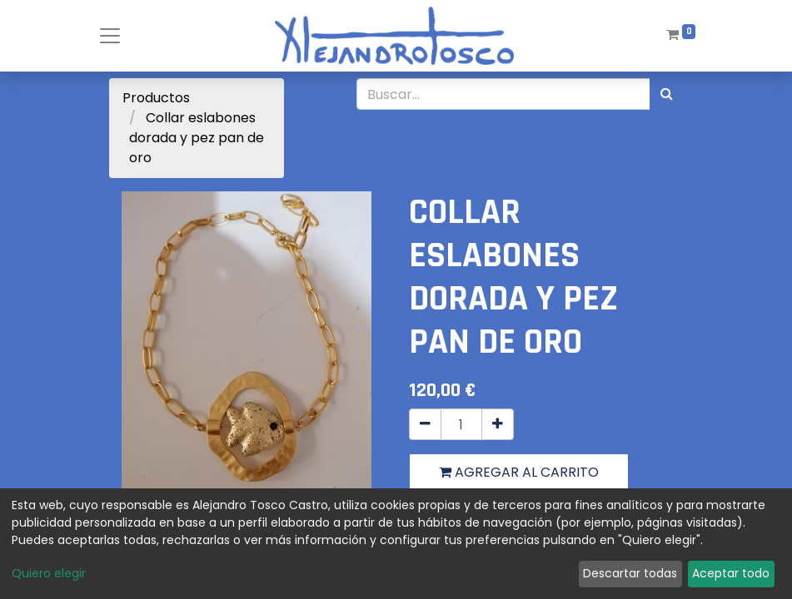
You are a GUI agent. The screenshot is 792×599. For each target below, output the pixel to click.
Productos (156, 97)
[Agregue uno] (497, 424)
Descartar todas (630, 573)
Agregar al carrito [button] (519, 472)
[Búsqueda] (667, 94)
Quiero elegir (49, 573)
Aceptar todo (731, 573)
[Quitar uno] (425, 424)
